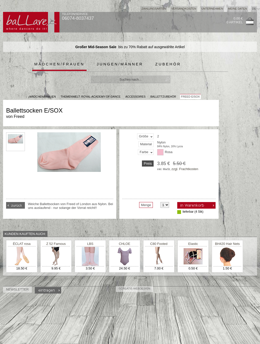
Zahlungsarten (153, 8)
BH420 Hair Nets (227, 244)
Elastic (193, 244)
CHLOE (124, 244)
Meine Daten (237, 8)
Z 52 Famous (56, 244)
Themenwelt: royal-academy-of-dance (91, 96)
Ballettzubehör (163, 96)
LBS (90, 244)
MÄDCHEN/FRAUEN (42, 96)
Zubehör (168, 64)
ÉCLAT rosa (22, 244)
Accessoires (135, 96)
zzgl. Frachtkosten (184, 169)
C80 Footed (159, 244)
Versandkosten (183, 8)
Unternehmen (212, 8)
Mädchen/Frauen (59, 64)
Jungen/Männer (120, 64)
